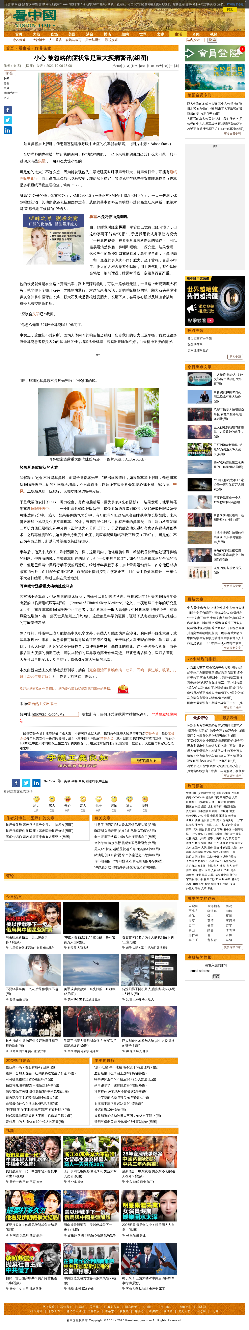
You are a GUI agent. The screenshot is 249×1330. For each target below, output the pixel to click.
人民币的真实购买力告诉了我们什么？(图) (215, 118)
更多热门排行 (232, 707)
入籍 (213, 870)
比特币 (202, 838)
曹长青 (212, 940)
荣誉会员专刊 (200, 95)
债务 (238, 833)
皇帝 (227, 879)
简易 (229, 906)
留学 (235, 865)
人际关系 (138, 947)
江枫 (229, 935)
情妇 (188, 829)
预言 (33, 1235)
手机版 (117, 65)
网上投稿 (49, 1306)
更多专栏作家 (232, 947)
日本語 (201, 1306)
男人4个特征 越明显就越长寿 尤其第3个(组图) (127, 849)
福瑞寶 (168, 1311)
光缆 (71, 1288)
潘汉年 (41, 1051)
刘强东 (196, 847)
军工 (162, 1288)
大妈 (203, 847)
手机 (219, 883)
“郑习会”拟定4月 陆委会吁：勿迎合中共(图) (216, 730)
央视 (210, 865)
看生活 (25, 48)
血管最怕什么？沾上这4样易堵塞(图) (32, 1103)
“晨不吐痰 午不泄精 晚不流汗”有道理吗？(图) (38, 1109)
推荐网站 (36, 1311)
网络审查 (200, 856)
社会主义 (16, 1288)
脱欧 (226, 833)
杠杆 (188, 838)
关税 (197, 820)
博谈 (107, 34)
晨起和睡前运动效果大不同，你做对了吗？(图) (39, 1115)
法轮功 (190, 856)
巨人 (139, 1051)
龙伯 (132, 1051)
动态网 (201, 1311)
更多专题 (235, 356)
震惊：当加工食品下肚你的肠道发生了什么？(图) (41, 1073)
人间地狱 (82, 947)
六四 (234, 797)
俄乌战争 (48, 947)
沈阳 (129, 999)
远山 (210, 915)
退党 (232, 811)
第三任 (151, 1182)
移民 (222, 865)
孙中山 (225, 874)
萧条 (81, 1182)
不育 (33, 1182)
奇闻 (196, 34)
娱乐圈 (134, 1235)
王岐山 (223, 815)
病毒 (188, 797)
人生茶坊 (55, 40)
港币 (237, 838)
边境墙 (205, 820)
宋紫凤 (193, 906)
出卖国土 (191, 802)
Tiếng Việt (184, 1306)
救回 (98, 999)
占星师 (14, 947)
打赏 (134, 65)
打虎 (213, 829)
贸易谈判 (228, 820)
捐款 (81, 1306)
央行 (232, 833)
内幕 (215, 824)
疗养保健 (19, 40)
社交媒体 (197, 833)
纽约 (125, 34)
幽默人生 (198, 883)
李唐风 (231, 920)
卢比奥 (235, 793)
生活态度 (150, 947)
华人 (216, 865)
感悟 (213, 883)
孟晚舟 (190, 820)
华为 (195, 829)
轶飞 (192, 915)
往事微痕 (203, 811)
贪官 (236, 824)
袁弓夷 (218, 806)
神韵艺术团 (74, 1311)
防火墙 (208, 852)
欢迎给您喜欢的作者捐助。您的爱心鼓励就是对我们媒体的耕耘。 (66, 688)
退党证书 (184, 1311)
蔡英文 (239, 842)
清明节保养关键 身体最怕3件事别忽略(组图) (37, 1091)
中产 (216, 842)
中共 (77, 1051)
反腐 (207, 829)
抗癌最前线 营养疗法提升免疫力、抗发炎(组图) (39, 824)
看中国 (37, 18)
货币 (210, 838)
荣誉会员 (151, 733)
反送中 (229, 824)
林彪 (206, 879)
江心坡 (210, 861)
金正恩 (214, 815)
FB (205, 833)
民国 (204, 874)
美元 (195, 838)
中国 (71, 1051)
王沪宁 (239, 820)
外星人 (190, 888)
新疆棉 (231, 802)
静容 (210, 930)
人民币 (218, 838)
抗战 (217, 874)
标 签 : (10, 73)
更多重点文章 (232, 586)
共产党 (32, 1051)
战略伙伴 (36, 1288)
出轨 (25, 999)
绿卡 (220, 870)
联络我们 (66, 1306)
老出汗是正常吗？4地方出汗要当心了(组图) (125, 837)
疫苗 (203, 806)
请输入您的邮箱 (216, 965)
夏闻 (229, 915)
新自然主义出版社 (42, 704)
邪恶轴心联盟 (33, 947)
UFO (200, 815)
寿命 (197, 888)
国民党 (23, 1051)
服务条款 (113, 1306)
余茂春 (153, 1288)
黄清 (210, 920)
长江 (197, 806)
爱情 (12, 999)
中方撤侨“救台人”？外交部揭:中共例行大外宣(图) (228, 379)
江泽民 (190, 824)
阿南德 (14, 1235)
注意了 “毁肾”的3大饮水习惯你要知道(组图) (125, 824)
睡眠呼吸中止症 (43, 509)
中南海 (208, 824)
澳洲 (198, 874)
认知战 (143, 1288)
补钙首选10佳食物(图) (110, 1109)
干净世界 (54, 1311)
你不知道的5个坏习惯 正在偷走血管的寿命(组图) (129, 861)
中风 (6, 88)
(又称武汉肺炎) (206, 793)
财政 (203, 842)
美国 (72, 34)
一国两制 (237, 829)
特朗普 (226, 793)
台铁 (211, 802)
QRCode (49, 781)
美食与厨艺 (93, 40)
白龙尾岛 (200, 861)
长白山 (190, 861)
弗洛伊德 (191, 815)
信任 (19, 999)
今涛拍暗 (213, 906)
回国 (207, 870)
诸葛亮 (235, 879)
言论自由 (191, 865)
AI (127, 1235)
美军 (71, 999)
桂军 (211, 874)
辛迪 (229, 940)
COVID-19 (198, 797)
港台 (89, 34)
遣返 (195, 870)
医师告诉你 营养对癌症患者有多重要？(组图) (38, 837)
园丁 (192, 925)
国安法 (190, 806)
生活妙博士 (37, 40)
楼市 (197, 842)
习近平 (218, 797)
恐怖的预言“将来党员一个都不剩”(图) (212, 761)
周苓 (192, 920)
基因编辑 (197, 852)
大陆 (36, 34)
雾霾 (188, 852)
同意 (230, 9)
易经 (189, 883)
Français (165, 1306)
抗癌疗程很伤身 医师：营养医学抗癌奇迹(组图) (39, 831)
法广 (188, 833)
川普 (218, 793)
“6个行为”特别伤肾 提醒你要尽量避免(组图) (125, 843)
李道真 (212, 911)
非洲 (78, 1288)
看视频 (124, 1311)
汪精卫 (14, 1051)
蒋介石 (234, 874)
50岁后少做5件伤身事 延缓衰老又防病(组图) (126, 867)
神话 (145, 1051)
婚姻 (39, 1182)
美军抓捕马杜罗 (198, 350)
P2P (240, 847)
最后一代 (16, 1182)
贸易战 (209, 797)
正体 (126, 65)
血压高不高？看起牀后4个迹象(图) (30, 1067)
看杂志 (109, 1311)
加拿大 (218, 833)
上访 (232, 852)
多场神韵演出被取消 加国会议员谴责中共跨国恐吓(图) (229, 555)
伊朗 (22, 947)
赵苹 (229, 925)
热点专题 (196, 331)
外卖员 (72, 947)
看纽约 (138, 1311)
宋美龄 (190, 879)
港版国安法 (229, 806)
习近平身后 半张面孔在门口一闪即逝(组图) (215, 129)
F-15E (78, 999)
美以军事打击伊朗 (200, 338)
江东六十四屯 (214, 856)
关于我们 (96, 1306)
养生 (210, 888)
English (148, 1306)
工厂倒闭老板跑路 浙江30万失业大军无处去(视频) (228, 449)
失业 (143, 1235)
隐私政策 (131, 1306)
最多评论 (200, 718)
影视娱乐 (111, 40)
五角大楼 (132, 1288)
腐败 (201, 829)
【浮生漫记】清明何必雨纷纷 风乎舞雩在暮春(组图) (229, 537)
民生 (227, 870)
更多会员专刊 (232, 133)
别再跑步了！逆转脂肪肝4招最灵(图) (32, 1097)
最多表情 (230, 718)
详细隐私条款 (235, 4)
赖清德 (232, 815)
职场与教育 (73, 40)
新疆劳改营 (230, 861)
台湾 (231, 842)
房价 (210, 847)
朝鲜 (136, 1182)
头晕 (6, 78)
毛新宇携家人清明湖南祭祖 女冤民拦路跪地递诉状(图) (229, 414)
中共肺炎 (191, 793)
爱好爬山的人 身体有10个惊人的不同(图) (35, 1121)
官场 (54, 34)
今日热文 (14, 897)
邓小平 (199, 879)
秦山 (192, 930)
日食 (143, 1182)
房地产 (190, 842)
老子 (129, 947)
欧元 (225, 838)
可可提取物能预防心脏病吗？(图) (29, 1079)
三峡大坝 (220, 802)
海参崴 (224, 842)
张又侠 (227, 797)
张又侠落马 (195, 344)
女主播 (202, 865)
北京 (188, 847)
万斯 (212, 820)
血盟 (26, 1288)
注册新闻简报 (200, 957)
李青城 (231, 930)
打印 (151, 65)
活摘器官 (203, 802)
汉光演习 (191, 811)
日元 (231, 838)
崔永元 (199, 824)
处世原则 (162, 947)
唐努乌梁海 (229, 856)
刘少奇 (214, 879)
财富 (210, 842)
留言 (143, 65)
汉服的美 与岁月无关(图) (203, 113)
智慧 (207, 883)
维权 (215, 852)
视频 (213, 34)
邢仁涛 (193, 935)
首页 (18, 34)
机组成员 (88, 999)
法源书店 (93, 1311)
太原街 (137, 999)
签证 (201, 870)
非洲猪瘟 (225, 847)
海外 (234, 870)
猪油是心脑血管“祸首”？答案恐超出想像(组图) (127, 855)
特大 (159, 65)
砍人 (151, 999)
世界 (142, 34)
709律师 (224, 852)
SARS (218, 861)
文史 (160, 34)
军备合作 (88, 1288)
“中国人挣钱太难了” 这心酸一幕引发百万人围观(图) (229, 484)
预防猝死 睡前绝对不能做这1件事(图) (32, 1085)
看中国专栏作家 (202, 899)
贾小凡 (193, 911)
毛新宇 (85, 1051)
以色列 (24, 1235)
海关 (188, 870)
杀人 (144, 999)
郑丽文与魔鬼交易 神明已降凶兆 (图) (211, 735)
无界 (216, 1311)
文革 (203, 888)
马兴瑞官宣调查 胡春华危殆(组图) (209, 698)
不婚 (26, 1182)
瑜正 (210, 935)
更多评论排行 (232, 775)
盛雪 (210, 925)
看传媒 (153, 1311)
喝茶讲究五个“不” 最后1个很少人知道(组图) (125, 1079)
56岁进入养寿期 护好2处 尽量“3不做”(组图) (125, 831)
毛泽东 (94, 1051)
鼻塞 (6, 83)
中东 (129, 1182)
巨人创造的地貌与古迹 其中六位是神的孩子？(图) (229, 432)
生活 (178, 34)
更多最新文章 (232, 647)
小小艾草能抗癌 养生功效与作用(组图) (121, 1097)
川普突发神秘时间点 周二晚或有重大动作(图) (227, 396)
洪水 (210, 806)
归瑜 (229, 911)
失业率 (72, 1182)
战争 (39, 1235)
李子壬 (193, 940)
